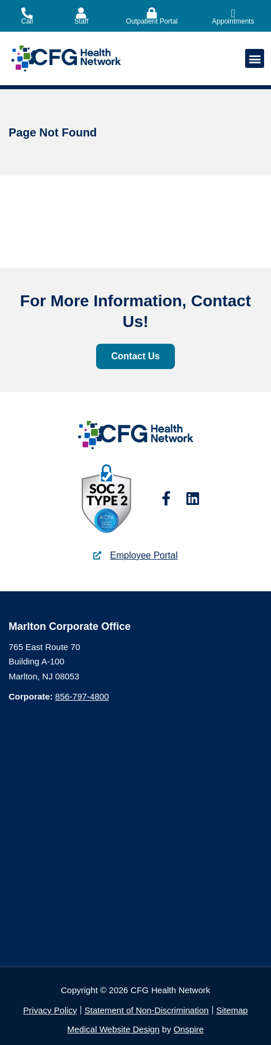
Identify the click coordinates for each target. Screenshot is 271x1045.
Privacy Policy (50, 1010)
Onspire (189, 1029)
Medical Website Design (113, 1029)
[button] (254, 58)
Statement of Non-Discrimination (147, 1010)
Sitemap (232, 1010)
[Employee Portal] (97, 556)
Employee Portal (143, 555)
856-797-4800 (82, 696)
